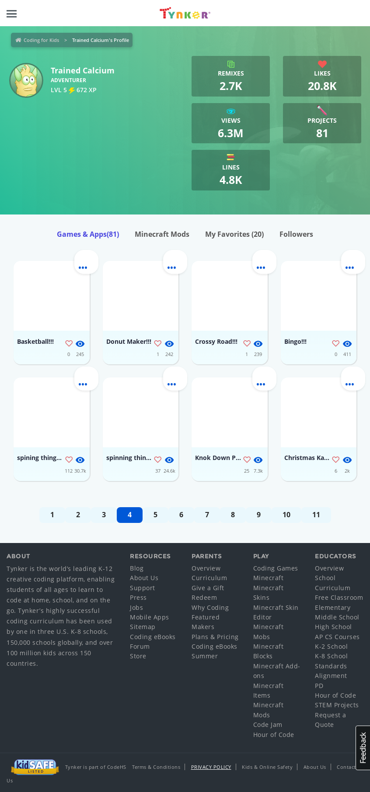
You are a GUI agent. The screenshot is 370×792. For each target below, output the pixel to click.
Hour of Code (273, 734)
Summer (205, 656)
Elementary (332, 607)
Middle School (337, 617)
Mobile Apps (149, 617)
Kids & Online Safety (267, 767)
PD (319, 685)
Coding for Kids (41, 40)
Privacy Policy (211, 767)
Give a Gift (208, 588)
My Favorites (234, 234)
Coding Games (275, 568)
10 (286, 514)
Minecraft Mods (162, 234)
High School (333, 627)
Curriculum (209, 578)
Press (138, 597)
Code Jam (268, 724)
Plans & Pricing (215, 637)
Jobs (136, 607)
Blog (136, 568)
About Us (144, 578)
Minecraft (268, 578)
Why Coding (210, 607)
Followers (296, 234)
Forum (140, 646)
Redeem (204, 597)
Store (138, 656)
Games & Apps (88, 234)
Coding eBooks (153, 637)
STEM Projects (337, 705)
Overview (206, 568)
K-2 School (331, 646)
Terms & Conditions (156, 767)
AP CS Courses (337, 637)
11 (316, 514)
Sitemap (143, 627)
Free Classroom (339, 597)
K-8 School (331, 656)
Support (142, 588)
